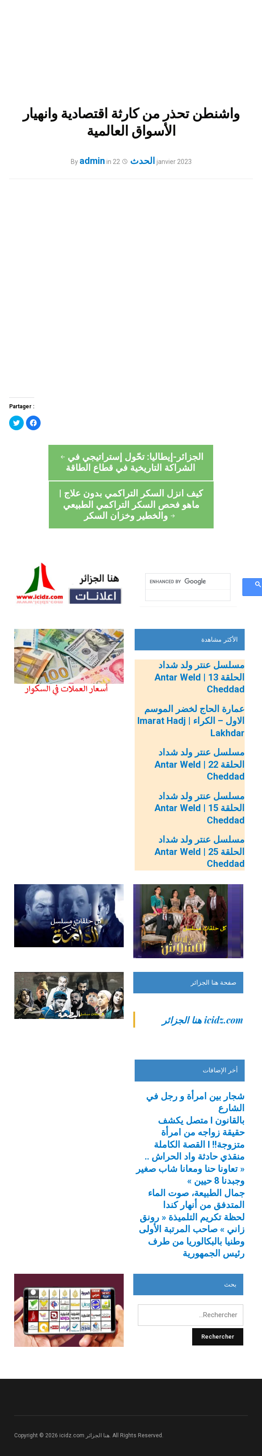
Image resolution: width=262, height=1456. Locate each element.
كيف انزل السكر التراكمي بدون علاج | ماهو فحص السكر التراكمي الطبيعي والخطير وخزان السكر (192, 473)
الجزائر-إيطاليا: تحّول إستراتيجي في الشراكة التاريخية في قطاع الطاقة (69, 479)
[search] (187, 555)
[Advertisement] (72, 1078)
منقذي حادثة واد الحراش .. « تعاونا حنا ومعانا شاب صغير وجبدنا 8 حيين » (190, 1142)
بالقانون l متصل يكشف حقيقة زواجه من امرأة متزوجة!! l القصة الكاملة (199, 1106)
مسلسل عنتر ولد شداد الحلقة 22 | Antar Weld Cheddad (199, 737)
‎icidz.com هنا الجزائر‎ (202, 993)
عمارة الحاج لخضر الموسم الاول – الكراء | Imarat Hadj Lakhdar (191, 694)
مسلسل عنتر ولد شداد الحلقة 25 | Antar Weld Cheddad (199, 825)
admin (92, 160)
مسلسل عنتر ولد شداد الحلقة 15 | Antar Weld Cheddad (199, 781)
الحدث (142, 160)
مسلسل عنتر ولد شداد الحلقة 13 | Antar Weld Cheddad (199, 650)
